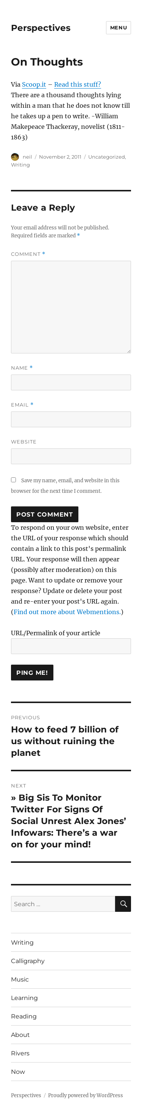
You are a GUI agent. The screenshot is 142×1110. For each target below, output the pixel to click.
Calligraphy (28, 961)
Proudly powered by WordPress (85, 1095)
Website (24, 442)
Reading (24, 1016)
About (20, 1034)
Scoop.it (34, 84)
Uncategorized (106, 157)
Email (22, 405)
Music (20, 979)
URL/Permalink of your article (55, 633)
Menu (118, 27)
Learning (24, 997)
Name (22, 368)
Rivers (20, 1053)
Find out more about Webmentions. (67, 612)
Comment (28, 254)
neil (27, 157)
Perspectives (40, 28)
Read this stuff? (77, 84)
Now (18, 1071)
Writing (20, 165)
